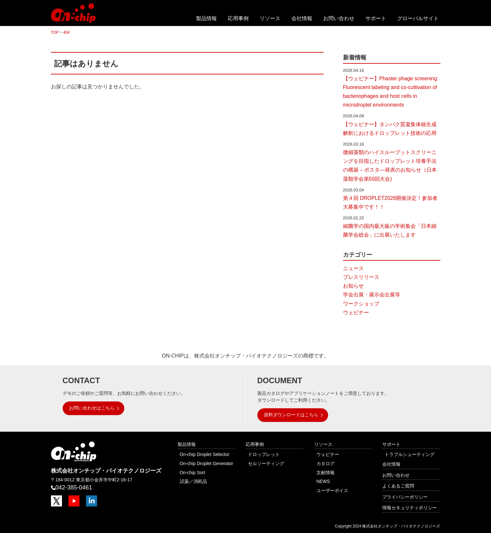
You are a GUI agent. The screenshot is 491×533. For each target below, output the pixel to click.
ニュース (353, 268)
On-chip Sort (192, 472)
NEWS (323, 481)
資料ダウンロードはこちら (291, 414)
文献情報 (325, 472)
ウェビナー (356, 312)
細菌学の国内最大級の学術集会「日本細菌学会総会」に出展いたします (389, 230)
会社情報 (301, 18)
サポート (375, 18)
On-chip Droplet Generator (206, 463)
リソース (270, 18)
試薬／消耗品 (193, 481)
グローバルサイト (418, 18)
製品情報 (206, 18)
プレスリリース (361, 277)
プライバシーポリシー (405, 497)
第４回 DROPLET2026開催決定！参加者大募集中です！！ (390, 202)
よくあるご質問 (398, 485)
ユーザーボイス (332, 490)
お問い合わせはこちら (92, 407)
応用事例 (238, 18)
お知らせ (353, 286)
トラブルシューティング (410, 454)
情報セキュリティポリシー (409, 508)
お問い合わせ (338, 18)
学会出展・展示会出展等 (371, 294)
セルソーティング (266, 463)
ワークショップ (361, 303)
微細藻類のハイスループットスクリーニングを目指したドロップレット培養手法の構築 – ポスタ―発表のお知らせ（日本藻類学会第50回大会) (390, 166)
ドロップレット (264, 454)
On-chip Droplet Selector (204, 454)
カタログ (325, 463)
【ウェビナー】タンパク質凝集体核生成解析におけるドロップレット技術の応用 (389, 129)
